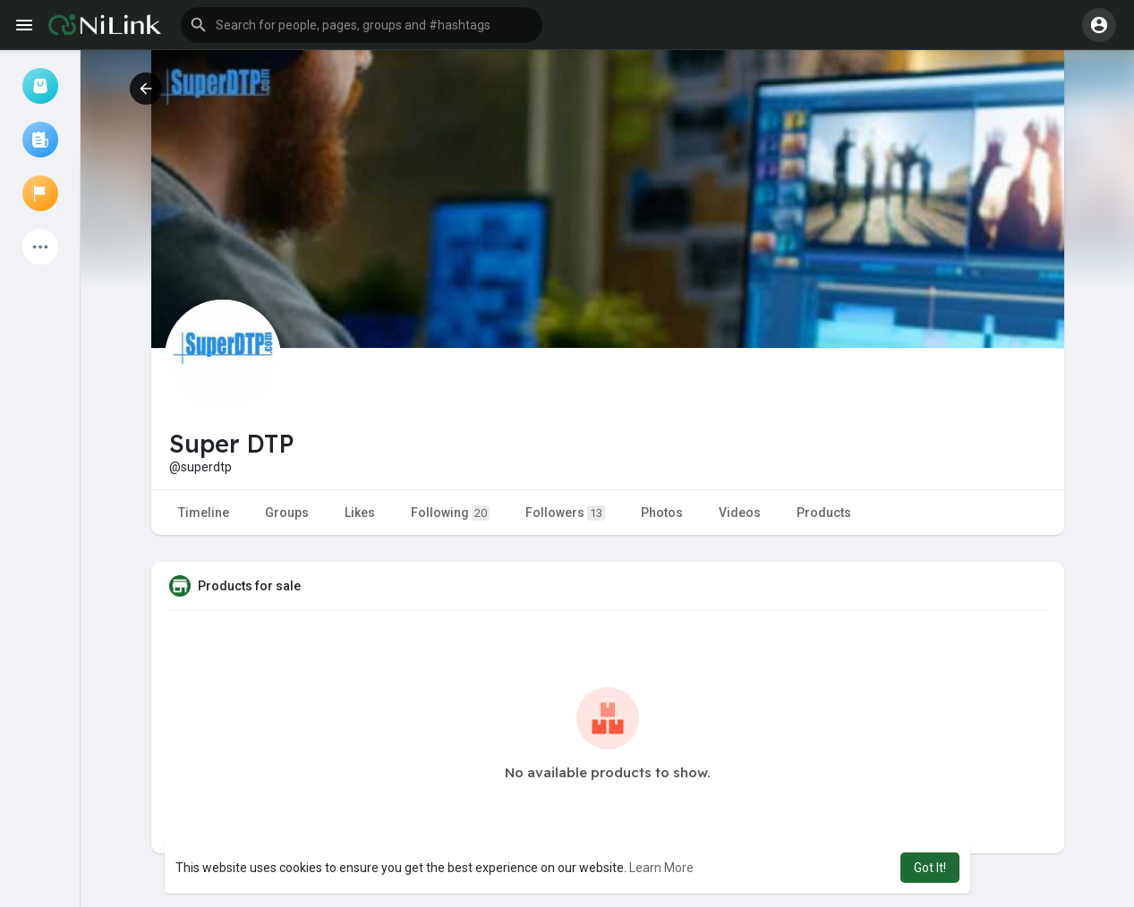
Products (824, 512)
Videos (740, 512)
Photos (662, 512)
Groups (287, 512)
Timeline (203, 512)
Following (450, 513)
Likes (360, 512)
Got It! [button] (930, 867)
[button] (361, 25)
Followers (565, 513)
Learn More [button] (661, 867)
